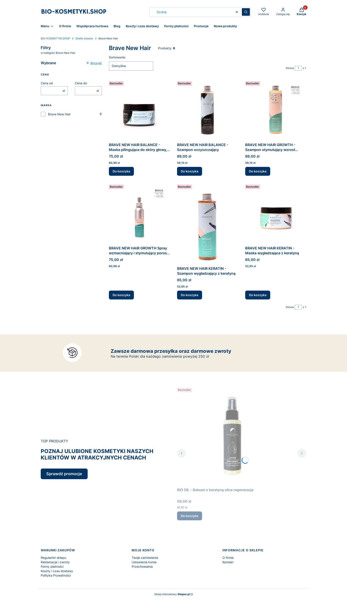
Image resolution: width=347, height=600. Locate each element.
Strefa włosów (84, 38)
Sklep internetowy (172, 594)
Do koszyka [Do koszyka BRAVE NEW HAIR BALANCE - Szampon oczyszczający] (189, 171)
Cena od (47, 83)
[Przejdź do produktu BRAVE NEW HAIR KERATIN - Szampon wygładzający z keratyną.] (207, 223)
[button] (246, 12)
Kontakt (227, 562)
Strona (290, 68)
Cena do (81, 83)
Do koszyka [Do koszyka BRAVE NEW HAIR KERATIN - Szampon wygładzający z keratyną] (189, 295)
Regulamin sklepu (53, 557)
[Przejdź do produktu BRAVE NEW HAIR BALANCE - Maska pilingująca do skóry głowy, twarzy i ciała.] (139, 110)
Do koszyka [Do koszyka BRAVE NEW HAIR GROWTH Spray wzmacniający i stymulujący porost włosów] (121, 295)
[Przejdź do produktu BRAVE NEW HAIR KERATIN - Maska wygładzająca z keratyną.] (275, 213)
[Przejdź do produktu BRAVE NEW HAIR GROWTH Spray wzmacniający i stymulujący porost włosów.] (139, 213)
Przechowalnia (142, 566)
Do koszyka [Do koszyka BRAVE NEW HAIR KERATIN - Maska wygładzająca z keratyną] (257, 295)
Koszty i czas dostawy (57, 571)
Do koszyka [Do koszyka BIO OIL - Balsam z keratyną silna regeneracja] (189, 516)
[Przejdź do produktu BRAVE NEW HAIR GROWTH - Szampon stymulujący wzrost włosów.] (275, 110)
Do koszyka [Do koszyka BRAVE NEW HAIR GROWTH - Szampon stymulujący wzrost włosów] (257, 171)
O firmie (228, 557)
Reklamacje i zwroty (55, 562)
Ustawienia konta (144, 562)
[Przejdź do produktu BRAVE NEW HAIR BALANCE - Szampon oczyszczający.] (207, 110)
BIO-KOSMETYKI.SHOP (55, 38)
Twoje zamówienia (145, 557)
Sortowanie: (117, 57)
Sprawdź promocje (64, 473)
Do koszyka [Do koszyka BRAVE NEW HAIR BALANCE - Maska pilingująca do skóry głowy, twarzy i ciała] (121, 171)
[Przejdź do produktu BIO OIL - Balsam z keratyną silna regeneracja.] (232, 436)
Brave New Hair (59, 114)
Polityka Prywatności (56, 575)
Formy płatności (52, 566)
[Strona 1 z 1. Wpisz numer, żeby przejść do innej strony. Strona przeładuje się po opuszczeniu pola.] (298, 68)
